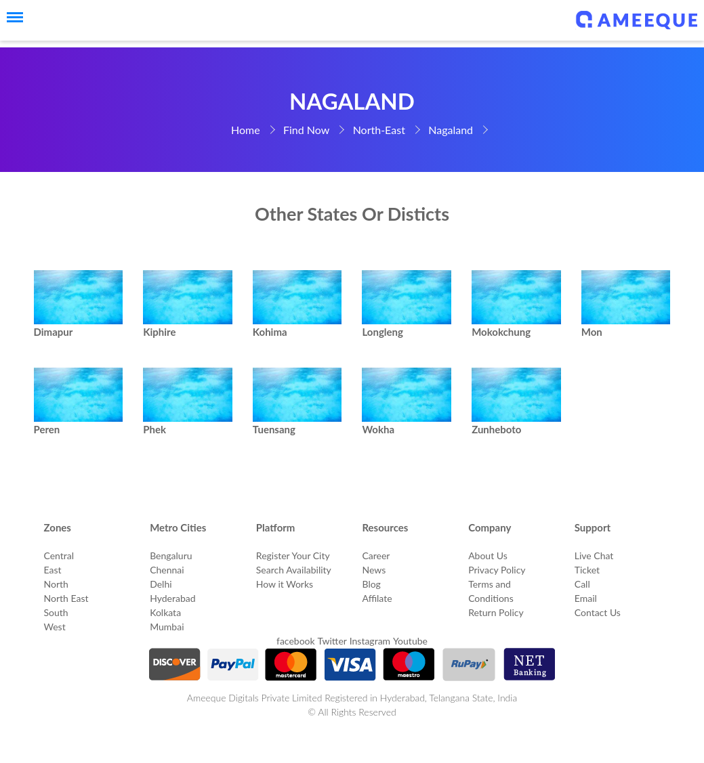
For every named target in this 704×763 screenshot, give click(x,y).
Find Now (306, 129)
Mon (591, 332)
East (53, 569)
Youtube (410, 641)
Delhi (160, 584)
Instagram (370, 641)
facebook (295, 641)
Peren (47, 429)
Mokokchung (501, 332)
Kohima (270, 332)
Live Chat (594, 555)
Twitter (331, 641)
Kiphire (159, 332)
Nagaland (450, 129)
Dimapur (53, 332)
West (55, 626)
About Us (488, 555)
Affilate (377, 598)
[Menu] (10, 17)
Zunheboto (496, 429)
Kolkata (165, 612)
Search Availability (293, 569)
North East (66, 598)
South (56, 612)
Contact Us (598, 612)
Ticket (587, 569)
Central (59, 555)
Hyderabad (172, 598)
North (56, 584)
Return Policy (496, 612)
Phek (154, 429)
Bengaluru (171, 555)
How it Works (284, 584)
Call (582, 584)
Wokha (378, 429)
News (374, 569)
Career (376, 555)
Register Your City (293, 555)
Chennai (167, 569)
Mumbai (167, 626)
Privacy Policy (496, 569)
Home (245, 129)
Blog (371, 584)
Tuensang (274, 429)
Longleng (382, 332)
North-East (379, 129)
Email (586, 598)
